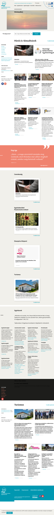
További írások (36, 202)
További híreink (50, 41)
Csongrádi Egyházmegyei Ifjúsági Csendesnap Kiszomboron (33, 85)
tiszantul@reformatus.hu (5, 70)
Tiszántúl (7, 368)
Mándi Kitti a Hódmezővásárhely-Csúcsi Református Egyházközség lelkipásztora (20, 85)
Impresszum (25, 490)
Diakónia (29, 337)
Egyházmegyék (27, 5)
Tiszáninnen (8, 367)
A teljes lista (3, 341)
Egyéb (32, 339)
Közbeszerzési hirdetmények (6, 58)
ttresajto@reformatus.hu (5, 411)
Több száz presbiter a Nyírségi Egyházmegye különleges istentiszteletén (44, 60)
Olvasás (36, 33)
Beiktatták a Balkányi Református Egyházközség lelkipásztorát (20, 119)
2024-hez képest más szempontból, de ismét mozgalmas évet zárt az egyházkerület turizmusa (22, 424)
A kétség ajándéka (20, 227)
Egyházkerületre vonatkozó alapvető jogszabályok (6, 60)
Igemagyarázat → (44, 165)
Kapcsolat (17, 490)
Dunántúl (3, 368)
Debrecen (47, 349)
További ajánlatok (50, 405)
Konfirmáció (21, 342)
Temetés (22, 344)
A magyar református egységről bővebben (33, 374)
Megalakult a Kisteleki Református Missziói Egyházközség (33, 119)
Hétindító (3, 51)
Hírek (15, 5)
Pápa (50, 349)
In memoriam (3, 395)
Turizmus (17, 439)
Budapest (43, 349)
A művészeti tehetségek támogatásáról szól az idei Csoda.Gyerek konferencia (47, 119)
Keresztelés (21, 341)
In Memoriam (3, 54)
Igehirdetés (17, 341)
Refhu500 (3, 396)
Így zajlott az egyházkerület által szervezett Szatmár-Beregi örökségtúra (20, 455)
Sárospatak (43, 351)
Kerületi (2, 46)
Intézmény (3, 52)
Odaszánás (16, 59)
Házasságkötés (17, 344)
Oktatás (29, 339)
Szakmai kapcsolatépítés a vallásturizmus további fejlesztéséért (44, 424)
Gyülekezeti (3, 47)
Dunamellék (3, 367)
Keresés (37, 3)
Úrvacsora (16, 342)
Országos (3, 49)
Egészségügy (33, 337)
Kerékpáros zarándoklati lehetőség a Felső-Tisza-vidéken (47, 455)
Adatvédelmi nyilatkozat (36, 490)
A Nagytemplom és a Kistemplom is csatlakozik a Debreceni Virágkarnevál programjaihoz (34, 455)
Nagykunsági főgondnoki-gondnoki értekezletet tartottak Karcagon (47, 85)
